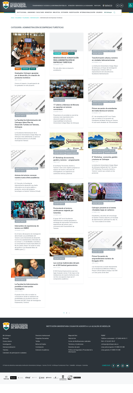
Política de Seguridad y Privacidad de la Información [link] (80, 351)
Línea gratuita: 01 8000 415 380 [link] (110, 350)
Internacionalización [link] (87, 12)
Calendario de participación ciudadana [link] (14, 353)
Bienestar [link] (48, 12)
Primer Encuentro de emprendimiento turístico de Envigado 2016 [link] (103, 258)
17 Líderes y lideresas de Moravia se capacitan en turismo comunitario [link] (66, 107)
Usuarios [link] (99, 12)
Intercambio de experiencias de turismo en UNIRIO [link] (27, 227)
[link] (130, 5)
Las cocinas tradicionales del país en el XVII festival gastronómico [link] (66, 264)
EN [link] (121, 5)
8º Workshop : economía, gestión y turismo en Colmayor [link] (104, 158)
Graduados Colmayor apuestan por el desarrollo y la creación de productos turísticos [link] (27, 75)
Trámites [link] (5, 350)
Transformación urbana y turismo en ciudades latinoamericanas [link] (105, 59)
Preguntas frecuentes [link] (42, 338)
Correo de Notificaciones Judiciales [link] (79, 341)
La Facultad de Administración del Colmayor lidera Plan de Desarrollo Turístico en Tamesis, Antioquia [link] (28, 123)
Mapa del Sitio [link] (72, 335)
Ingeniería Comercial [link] (72, 153)
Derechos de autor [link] (74, 347)
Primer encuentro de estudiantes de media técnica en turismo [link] (104, 109)
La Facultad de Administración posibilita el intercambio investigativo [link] (26, 286)
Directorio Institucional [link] (43, 335)
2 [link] (66, 313)
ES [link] (117, 5)
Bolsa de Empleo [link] (41, 344)
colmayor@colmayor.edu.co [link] (109, 344)
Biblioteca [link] (56, 12)
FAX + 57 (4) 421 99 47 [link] (108, 341)
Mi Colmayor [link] (108, 12)
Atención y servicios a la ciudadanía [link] (80, 5)
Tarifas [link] (38, 341)
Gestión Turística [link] (98, 53)
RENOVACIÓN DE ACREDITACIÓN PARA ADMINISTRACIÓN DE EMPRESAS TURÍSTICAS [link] (66, 60)
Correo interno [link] (7, 341)
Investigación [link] (74, 12)
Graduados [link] (25, 68)
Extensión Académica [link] (42, 350)
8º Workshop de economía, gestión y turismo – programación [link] (66, 159)
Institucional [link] (22, 12)
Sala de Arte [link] (72, 338)
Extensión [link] (64, 12)
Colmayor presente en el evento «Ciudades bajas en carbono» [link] (104, 209)
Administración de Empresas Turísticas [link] (26, 66)
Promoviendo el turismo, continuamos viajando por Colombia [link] (63, 210)
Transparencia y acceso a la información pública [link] (49, 5)
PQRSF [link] (103, 335)
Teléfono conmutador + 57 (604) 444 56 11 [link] (114, 338)
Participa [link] (97, 5)
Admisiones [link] (31, 12)
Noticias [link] (33, 68)
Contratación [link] (40, 347)
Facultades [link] (40, 12)
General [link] (18, 68)
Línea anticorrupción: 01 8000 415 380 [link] (113, 347)
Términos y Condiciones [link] (75, 344)
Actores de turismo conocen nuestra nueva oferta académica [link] (27, 176)
